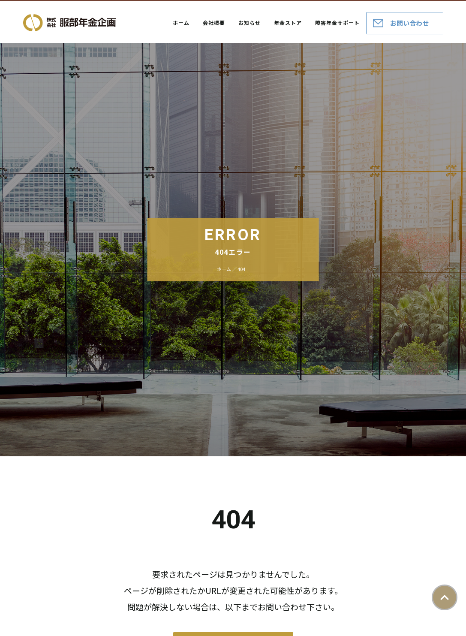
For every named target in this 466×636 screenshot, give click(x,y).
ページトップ (444, 597)
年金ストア (288, 22)
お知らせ (249, 22)
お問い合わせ (409, 22)
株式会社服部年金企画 (69, 22)
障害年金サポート (337, 22)
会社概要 (214, 22)
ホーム (181, 22)
